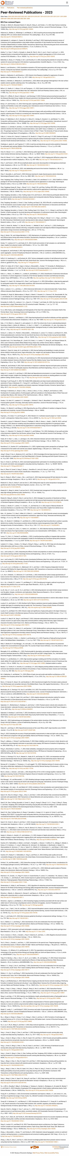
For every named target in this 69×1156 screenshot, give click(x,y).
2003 (18, 18)
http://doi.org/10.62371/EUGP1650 (25, 730)
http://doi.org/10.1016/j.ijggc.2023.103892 (32, 663)
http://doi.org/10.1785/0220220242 (37, 214)
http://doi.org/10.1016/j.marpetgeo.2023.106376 (35, 354)
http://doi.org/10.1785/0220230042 (37, 184)
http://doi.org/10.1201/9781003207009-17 (29, 428)
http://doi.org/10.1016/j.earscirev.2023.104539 (39, 1090)
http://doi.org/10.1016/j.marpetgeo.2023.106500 (15, 926)
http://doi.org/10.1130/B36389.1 (50, 525)
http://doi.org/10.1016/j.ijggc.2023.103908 (42, 123)
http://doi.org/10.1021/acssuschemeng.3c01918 (27, 1113)
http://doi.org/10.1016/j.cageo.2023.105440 (36, 191)
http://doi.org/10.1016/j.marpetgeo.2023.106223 (15, 939)
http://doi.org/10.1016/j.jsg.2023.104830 (13, 412)
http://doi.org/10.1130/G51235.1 (18, 918)
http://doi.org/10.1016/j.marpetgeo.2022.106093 (15, 872)
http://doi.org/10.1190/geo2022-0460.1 (51, 1034)
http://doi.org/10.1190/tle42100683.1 (12, 85)
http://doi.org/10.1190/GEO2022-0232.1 (47, 824)
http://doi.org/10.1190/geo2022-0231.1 (12, 466)
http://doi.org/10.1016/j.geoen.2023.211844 (13, 791)
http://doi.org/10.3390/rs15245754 (47, 839)
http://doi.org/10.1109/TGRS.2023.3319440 (13, 818)
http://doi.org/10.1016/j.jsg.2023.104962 (21, 29)
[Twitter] (31, 1148)
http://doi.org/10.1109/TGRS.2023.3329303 (13, 1029)
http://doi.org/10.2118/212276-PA (26, 753)
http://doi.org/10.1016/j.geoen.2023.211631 (13, 556)
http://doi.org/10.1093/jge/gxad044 (32, 905)
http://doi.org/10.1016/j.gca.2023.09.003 (35, 579)
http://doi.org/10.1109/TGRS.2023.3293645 (26, 571)
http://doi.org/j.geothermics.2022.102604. (13, 494)
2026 (9, 16)
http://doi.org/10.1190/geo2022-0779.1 (43, 77)
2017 (38, 16)
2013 (52, 16)
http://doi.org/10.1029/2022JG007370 (49, 890)
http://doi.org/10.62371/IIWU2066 (11, 615)
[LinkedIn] (34, 1148)
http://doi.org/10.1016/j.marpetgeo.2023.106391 (15, 443)
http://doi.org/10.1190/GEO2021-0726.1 (12, 1121)
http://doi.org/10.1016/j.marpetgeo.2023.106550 (45, 761)
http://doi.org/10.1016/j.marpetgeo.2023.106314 (15, 625)
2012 (55, 16)
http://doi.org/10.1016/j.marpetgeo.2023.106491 (15, 738)
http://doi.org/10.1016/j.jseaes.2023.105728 (24, 913)
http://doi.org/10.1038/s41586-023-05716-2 (19, 832)
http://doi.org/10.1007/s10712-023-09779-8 (13, 1082)
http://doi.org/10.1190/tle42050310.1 (12, 72)
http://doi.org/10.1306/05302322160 (57, 864)
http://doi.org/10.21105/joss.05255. (12, 648)
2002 (21, 18)
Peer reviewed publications (25, 8)
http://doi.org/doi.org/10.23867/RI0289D (40, 607)
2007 (5, 18)
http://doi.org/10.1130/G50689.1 (29, 517)
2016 (42, 16)
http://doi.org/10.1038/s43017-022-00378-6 (18, 851)
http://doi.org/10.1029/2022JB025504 (38, 694)
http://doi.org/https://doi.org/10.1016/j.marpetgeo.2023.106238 (39, 1006)
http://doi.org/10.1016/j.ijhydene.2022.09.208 (53, 299)
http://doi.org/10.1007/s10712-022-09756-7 (13, 701)
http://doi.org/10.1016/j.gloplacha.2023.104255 (52, 337)
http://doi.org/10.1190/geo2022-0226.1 (55, 319)
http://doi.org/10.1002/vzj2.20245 (51, 418)
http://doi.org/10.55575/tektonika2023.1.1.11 (39, 270)
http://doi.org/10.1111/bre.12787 (35, 931)
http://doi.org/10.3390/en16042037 (22, 709)
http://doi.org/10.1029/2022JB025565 (12, 255)
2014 (48, 16)
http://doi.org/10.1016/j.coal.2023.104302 (21, 435)
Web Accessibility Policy (52, 1153)
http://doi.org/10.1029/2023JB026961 (12, 1013)
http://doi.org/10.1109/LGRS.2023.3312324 (21, 285)
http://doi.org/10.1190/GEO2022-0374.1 (50, 159)
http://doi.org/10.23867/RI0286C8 (45, 133)
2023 (19, 16)
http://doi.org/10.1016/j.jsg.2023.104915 (21, 405)
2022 (22, 16)
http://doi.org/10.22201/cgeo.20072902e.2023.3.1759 (25, 347)
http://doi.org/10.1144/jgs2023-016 (28, 262)
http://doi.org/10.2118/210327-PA (14, 776)
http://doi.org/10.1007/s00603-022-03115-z (37, 362)
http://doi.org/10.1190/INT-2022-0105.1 (52, 640)
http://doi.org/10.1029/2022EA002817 (27, 954)
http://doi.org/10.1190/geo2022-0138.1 (12, 1050)
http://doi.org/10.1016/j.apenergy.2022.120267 (14, 451)
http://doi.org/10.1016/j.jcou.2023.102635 (42, 56)
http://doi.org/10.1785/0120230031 (11, 809)
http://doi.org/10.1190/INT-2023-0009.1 (41, 540)
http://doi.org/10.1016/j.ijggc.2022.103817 (21, 108)
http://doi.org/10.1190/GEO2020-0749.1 (12, 1065)
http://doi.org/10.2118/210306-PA (10, 487)
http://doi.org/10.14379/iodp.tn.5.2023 (39, 655)
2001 (25, 18)
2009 (65, 16)
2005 (11, 18)
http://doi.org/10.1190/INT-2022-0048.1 (12, 474)
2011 (58, 16)
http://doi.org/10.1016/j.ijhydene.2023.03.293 (31, 784)
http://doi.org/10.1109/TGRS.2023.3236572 (33, 207)
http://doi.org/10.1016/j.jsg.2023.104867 (52, 993)
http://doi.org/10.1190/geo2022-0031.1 (12, 897)
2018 (35, 16)
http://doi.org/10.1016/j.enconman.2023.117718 (15, 232)
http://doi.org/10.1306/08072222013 (11, 247)
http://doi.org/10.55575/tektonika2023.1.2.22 (14, 306)
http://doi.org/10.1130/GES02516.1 (40, 510)
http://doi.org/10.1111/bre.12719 (10, 586)
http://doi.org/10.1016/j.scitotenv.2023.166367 (14, 397)
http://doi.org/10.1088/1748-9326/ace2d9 (14, 859)
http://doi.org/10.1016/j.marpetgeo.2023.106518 (15, 947)
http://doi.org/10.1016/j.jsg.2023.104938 (13, 548)
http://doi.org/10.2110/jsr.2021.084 (11, 724)
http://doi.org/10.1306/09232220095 (17, 533)
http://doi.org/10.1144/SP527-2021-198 (22, 329)
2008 (2, 18)
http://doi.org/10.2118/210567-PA (28, 745)
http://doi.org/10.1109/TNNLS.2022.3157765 (14, 1075)
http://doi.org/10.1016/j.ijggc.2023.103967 (21, 115)
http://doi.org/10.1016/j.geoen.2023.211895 (13, 314)
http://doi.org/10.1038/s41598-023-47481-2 (13, 64)
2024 (16, 16)
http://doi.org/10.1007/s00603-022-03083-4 (13, 370)
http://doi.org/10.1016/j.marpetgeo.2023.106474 (53, 985)
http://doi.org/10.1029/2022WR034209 (26, 594)
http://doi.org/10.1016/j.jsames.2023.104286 (53, 141)
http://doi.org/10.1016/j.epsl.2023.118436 (32, 100)
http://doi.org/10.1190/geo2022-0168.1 (56, 154)
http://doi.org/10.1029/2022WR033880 (45, 962)
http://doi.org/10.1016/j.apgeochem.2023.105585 (16, 686)
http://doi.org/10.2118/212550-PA (51, 502)
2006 (8, 18)
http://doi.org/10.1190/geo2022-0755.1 (48, 479)
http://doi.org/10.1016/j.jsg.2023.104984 (48, 998)
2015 (45, 16)
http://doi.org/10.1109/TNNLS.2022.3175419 (17, 799)
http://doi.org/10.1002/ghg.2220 (24, 671)
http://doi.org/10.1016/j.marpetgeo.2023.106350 (41, 1128)
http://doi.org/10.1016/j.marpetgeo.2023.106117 (15, 970)
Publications (10, 8)
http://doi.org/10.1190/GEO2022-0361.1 (38, 165)
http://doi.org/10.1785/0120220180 (11, 148)
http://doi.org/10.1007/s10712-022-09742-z (36, 600)
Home (2, 8)
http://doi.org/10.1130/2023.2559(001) (46, 1105)
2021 (25, 16)
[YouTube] (37, 1148)
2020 (29, 16)
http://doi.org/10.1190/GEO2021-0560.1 (46, 1142)
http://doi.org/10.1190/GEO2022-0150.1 (12, 1042)
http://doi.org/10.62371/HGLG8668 (39, 377)
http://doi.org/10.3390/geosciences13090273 (14, 49)
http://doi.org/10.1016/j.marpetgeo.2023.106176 (16, 634)
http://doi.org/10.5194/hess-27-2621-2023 (26, 458)
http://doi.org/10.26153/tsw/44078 (16, 1098)
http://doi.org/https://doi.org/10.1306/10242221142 (48, 278)
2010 (61, 16)
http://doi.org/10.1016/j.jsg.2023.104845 (20, 1021)
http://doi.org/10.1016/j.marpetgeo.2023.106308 (15, 977)
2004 (15, 18)
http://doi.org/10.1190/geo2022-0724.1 (16, 1057)
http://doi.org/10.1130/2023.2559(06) (20, 387)
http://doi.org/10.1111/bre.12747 (47, 291)
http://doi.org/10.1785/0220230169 (45, 176)
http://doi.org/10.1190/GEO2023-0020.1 (23, 199)
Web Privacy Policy (38, 1153)
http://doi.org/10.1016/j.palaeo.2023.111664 (14, 882)
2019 (32, 16)
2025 (12, 16)
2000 (28, 18)
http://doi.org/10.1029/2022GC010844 (25, 239)
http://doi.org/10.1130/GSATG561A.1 (13, 1136)
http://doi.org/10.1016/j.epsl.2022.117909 (21, 92)
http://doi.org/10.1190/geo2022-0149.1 (20, 170)
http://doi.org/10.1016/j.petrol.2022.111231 (15, 563)
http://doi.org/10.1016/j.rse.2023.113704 (21, 768)
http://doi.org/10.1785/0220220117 (35, 222)
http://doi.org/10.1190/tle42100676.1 (12, 37)
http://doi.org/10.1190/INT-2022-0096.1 (19, 717)
